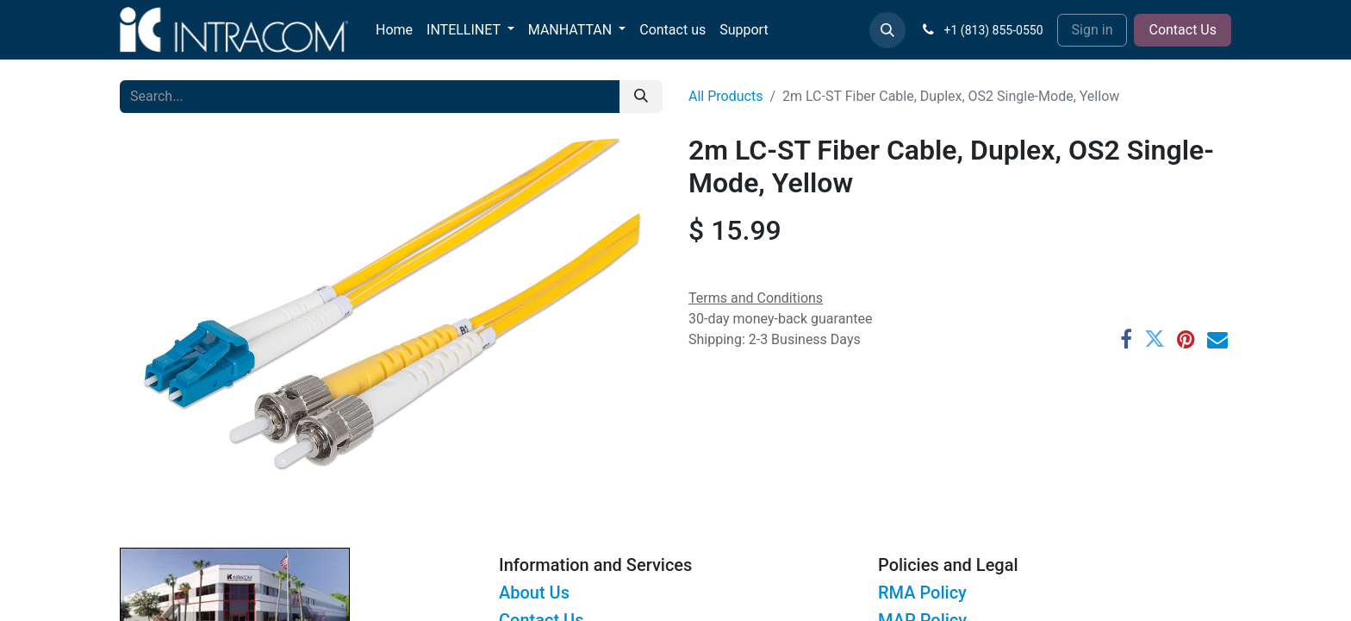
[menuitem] (394, 30)
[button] (887, 30)
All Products (725, 96)
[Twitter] (1154, 339)
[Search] (641, 96)
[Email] (1217, 339)
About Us (534, 592)
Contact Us (1183, 30)
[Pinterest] (1186, 339)
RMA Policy (922, 592)
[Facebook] (1126, 339)
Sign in (1092, 30)
